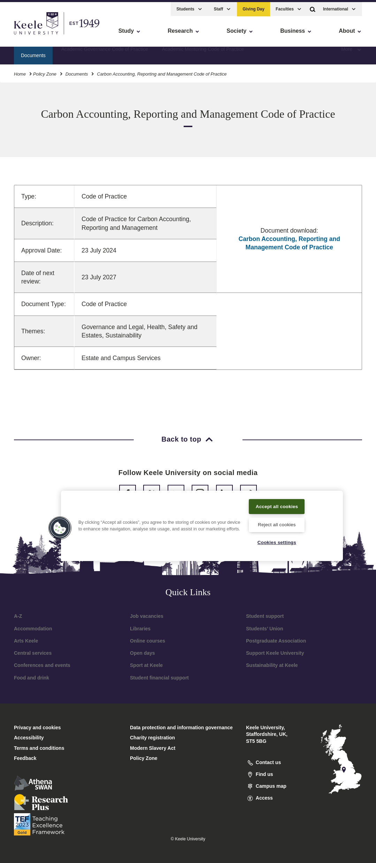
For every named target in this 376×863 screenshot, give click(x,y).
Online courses (147, 641)
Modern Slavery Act (152, 748)
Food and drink (31, 678)
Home (20, 71)
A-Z (18, 616)
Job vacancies (146, 616)
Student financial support (159, 678)
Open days (142, 653)
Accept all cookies (277, 501)
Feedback (25, 758)
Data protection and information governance (181, 727)
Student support (265, 616)
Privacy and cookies (37, 727)
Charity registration (152, 737)
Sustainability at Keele (272, 665)
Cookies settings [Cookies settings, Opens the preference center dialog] (277, 542)
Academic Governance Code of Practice (104, 52)
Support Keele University (275, 653)
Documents (77, 71)
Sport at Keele (146, 665)
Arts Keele (26, 641)
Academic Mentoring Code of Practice (203, 52)
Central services (33, 653)
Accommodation (33, 628)
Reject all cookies (277, 524)
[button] (312, 6)
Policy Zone (44, 71)
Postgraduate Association (276, 641)
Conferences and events (42, 665)
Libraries (140, 628)
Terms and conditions (39, 748)
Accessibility (29, 737)
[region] (202, 521)
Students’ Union (264, 628)
